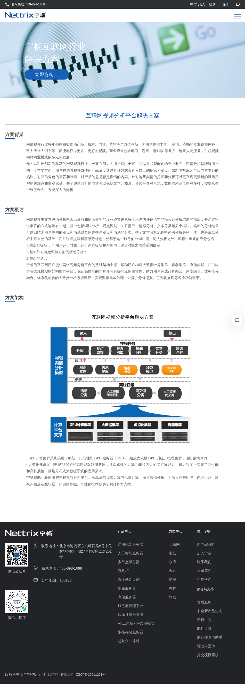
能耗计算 (205, 629)
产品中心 (125, 532)
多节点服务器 (129, 562)
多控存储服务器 (130, 633)
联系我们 (205, 562)
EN (202, 4)
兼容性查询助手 (210, 638)
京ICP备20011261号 (92, 675)
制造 (172, 597)
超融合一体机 (129, 641)
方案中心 (176, 532)
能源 (172, 580)
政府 (172, 562)
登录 (212, 4)
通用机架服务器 (130, 545)
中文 (193, 4)
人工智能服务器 (130, 554)
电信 (172, 554)
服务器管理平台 (130, 606)
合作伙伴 (205, 580)
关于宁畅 (205, 532)
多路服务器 (127, 589)
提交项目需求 (209, 656)
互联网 (174, 545)
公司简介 (205, 571)
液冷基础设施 (129, 580)
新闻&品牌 (206, 545)
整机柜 (123, 571)
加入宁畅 (205, 554)
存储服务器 (127, 597)
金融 (172, 571)
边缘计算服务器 (130, 615)
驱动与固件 (207, 647)
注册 (226, 4)
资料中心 (205, 621)
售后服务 (205, 603)
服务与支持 (207, 590)
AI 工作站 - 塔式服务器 (136, 624)
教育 (172, 589)
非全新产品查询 (210, 612)
